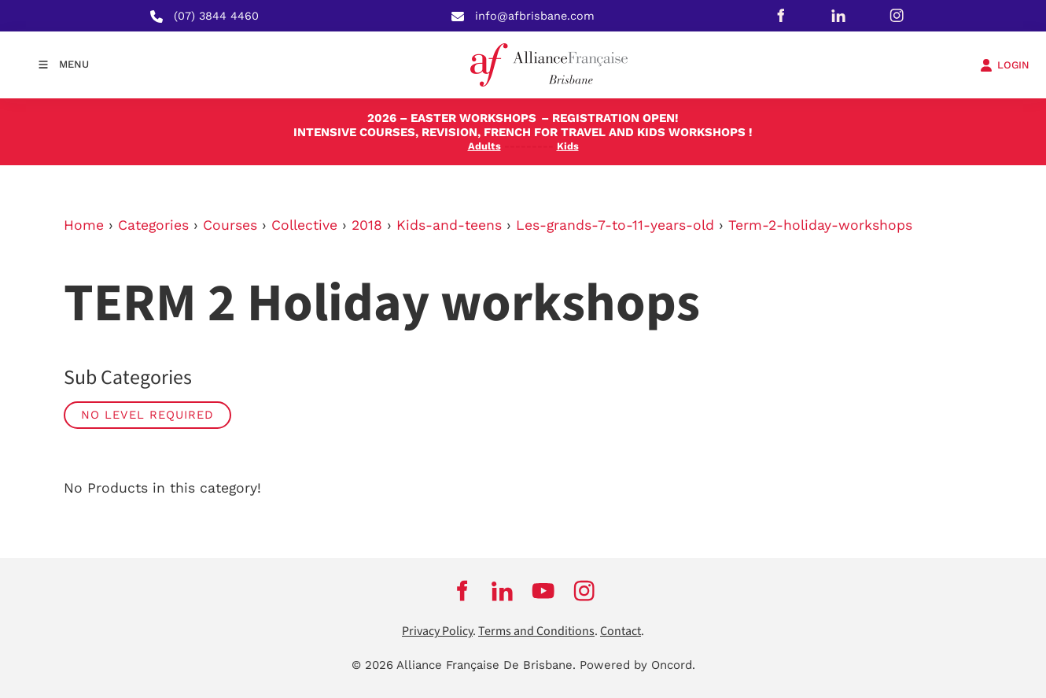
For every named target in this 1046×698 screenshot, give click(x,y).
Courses (230, 225)
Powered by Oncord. (637, 665)
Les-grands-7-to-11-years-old (615, 225)
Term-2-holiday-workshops (820, 225)
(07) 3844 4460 (216, 15)
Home (84, 225)
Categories (153, 225)
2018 (367, 225)
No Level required (147, 415)
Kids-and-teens (449, 225)
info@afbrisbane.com (535, 15)
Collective (304, 225)
